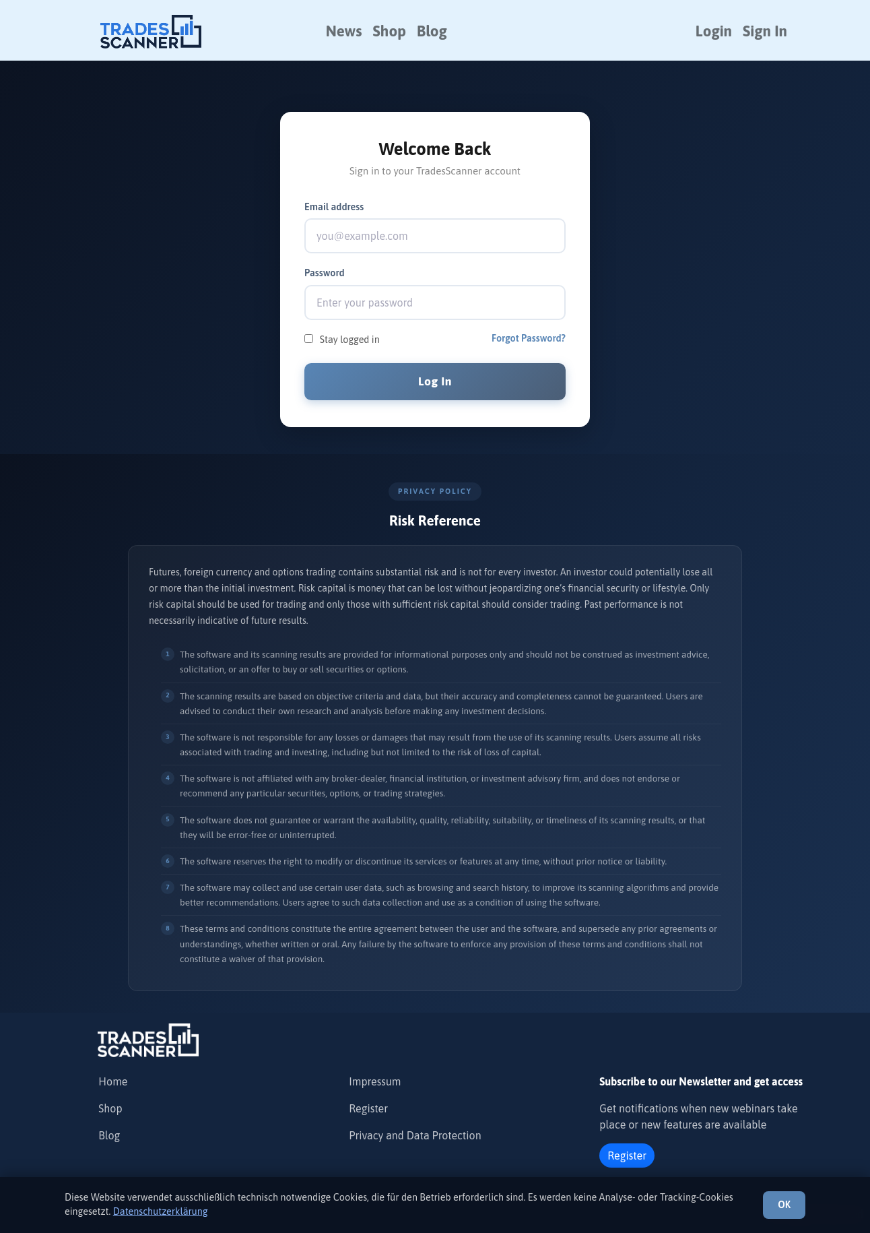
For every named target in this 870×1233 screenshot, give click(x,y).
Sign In (765, 31)
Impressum (375, 1081)
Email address (334, 206)
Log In (435, 381)
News (344, 31)
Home (112, 1081)
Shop (389, 31)
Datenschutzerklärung (160, 1211)
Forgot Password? (529, 338)
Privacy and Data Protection (415, 1135)
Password (324, 272)
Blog (432, 31)
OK (784, 1204)
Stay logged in (350, 339)
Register (368, 1108)
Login (714, 31)
